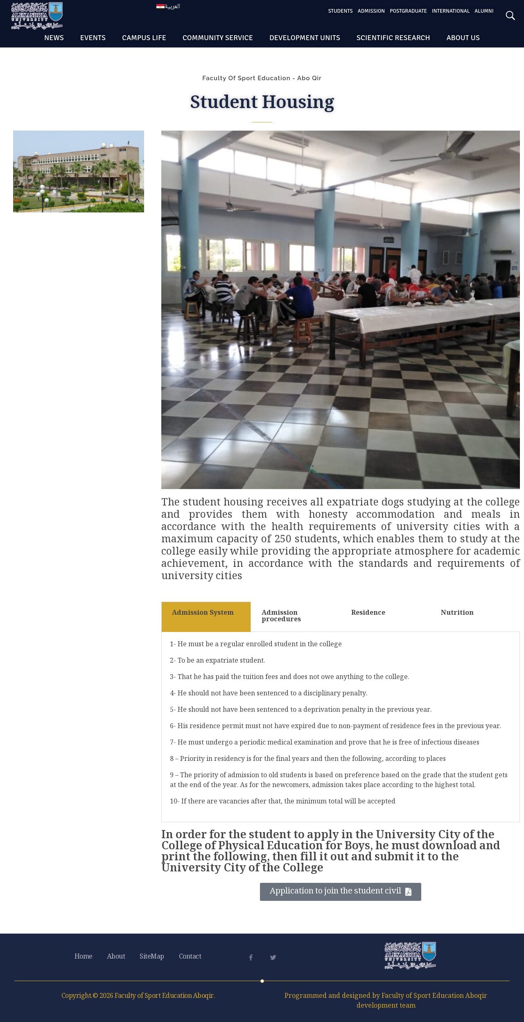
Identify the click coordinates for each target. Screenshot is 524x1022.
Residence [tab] (368, 613)
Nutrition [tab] (457, 613)
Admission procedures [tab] (281, 616)
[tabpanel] (340, 727)
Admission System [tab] (203, 613)
